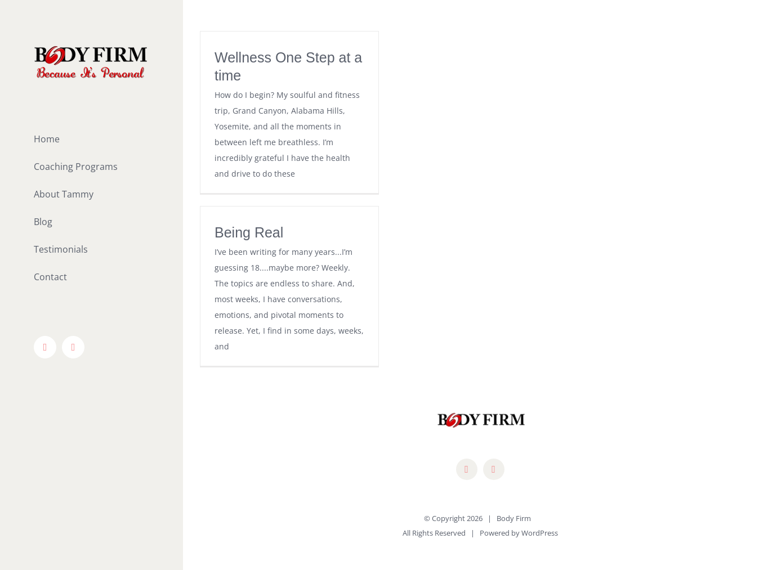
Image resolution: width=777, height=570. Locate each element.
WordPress (539, 533)
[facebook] (466, 469)
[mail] (493, 469)
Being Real (249, 232)
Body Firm (514, 518)
